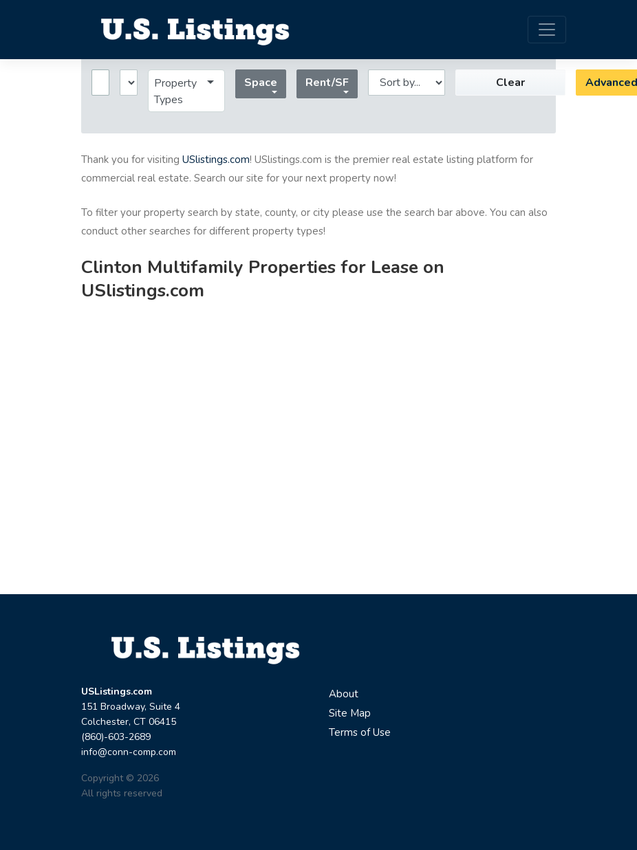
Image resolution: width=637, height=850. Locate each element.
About (343, 694)
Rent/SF (327, 82)
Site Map (350, 713)
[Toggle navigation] (547, 29)
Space (260, 82)
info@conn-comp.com (128, 752)
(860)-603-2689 (116, 736)
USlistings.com (216, 159)
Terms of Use (360, 732)
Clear (510, 82)
